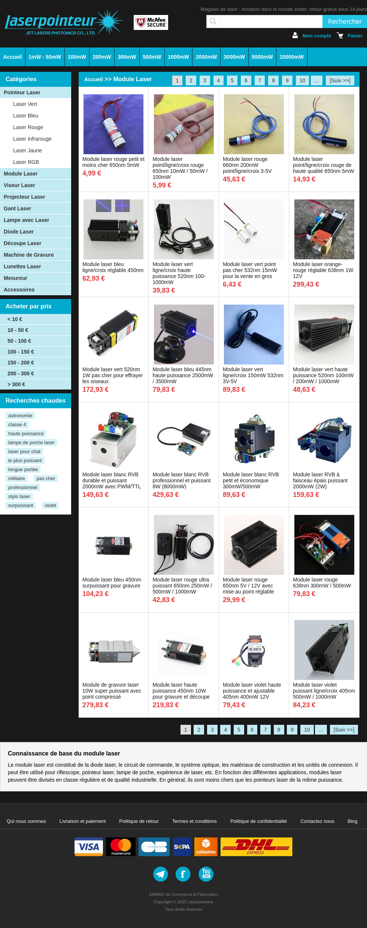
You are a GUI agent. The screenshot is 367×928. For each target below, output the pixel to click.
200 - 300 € (20, 373)
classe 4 (17, 424)
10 (303, 80)
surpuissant (20, 505)
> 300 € (16, 384)
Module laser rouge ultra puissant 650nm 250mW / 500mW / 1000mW (182, 586)
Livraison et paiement (83, 821)
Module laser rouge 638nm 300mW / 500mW (322, 583)
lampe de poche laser (31, 442)
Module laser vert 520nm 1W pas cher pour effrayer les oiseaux (112, 375)
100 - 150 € (20, 352)
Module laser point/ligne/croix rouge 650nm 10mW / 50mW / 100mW (179, 168)
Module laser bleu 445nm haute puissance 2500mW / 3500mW (182, 375)
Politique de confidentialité (258, 821)
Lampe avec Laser (26, 220)
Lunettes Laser (22, 266)
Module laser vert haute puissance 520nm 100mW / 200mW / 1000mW (323, 375)
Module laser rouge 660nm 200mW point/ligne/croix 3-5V (247, 165)
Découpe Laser (22, 243)
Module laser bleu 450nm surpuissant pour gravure (111, 583)
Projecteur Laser (24, 197)
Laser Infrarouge (32, 139)
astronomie (20, 415)
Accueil (12, 57)
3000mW (234, 57)
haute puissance (26, 433)
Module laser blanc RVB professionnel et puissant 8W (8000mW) (181, 480)
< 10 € (14, 319)
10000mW (292, 57)
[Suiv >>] (340, 80)
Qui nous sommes (26, 821)
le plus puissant (25, 460)
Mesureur (15, 278)
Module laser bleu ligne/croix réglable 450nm (112, 267)
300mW (127, 57)
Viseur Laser (19, 185)
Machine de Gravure (29, 255)
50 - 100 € (19, 341)
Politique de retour (139, 821)
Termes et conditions (194, 821)
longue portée (23, 469)
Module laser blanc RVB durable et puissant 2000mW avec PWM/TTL (111, 480)
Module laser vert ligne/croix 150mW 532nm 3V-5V (253, 375)
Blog (353, 821)
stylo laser (19, 496)
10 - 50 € (17, 330)
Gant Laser (17, 208)
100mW (77, 57)
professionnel (22, 487)
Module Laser (20, 174)
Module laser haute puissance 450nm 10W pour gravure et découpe (181, 691)
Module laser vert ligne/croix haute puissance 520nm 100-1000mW (179, 273)
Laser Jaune (27, 150)
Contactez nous (317, 821)
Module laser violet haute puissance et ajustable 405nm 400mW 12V (252, 691)
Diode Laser (19, 232)
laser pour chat (24, 451)
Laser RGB (26, 162)
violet (50, 505)
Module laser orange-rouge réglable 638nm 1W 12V (323, 270)
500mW (152, 57)
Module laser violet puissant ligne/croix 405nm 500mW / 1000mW (324, 691)
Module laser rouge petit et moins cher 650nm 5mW (113, 162)
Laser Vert (25, 104)
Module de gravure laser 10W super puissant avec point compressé (111, 691)
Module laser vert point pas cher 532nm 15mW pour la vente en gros (250, 270)
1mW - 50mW (44, 57)
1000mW (178, 57)
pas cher (45, 478)
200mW (102, 57)
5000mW (262, 57)
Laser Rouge (28, 127)
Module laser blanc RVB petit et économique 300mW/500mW (251, 480)
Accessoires (19, 290)
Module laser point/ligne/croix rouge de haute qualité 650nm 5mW (323, 165)
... (317, 80)
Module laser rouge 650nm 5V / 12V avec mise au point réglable (248, 586)
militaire (16, 478)
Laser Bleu (25, 116)
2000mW (206, 57)
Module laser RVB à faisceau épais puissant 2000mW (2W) (320, 480)
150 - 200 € (20, 363)
